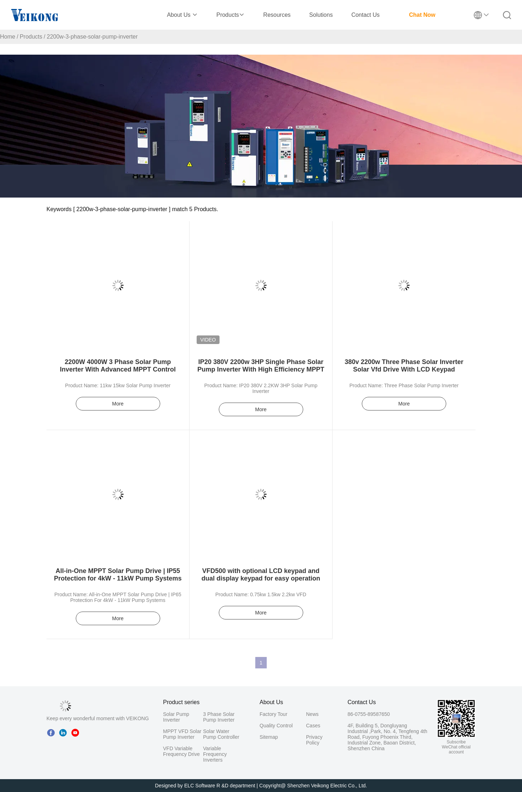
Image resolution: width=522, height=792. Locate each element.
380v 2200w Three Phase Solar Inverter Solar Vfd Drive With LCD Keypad (404, 365)
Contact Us (365, 15)
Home (7, 37)
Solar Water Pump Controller (221, 734)
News (312, 714)
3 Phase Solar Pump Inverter (219, 717)
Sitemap (269, 737)
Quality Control (276, 725)
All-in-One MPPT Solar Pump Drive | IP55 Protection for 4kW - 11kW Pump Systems (118, 574)
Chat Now (422, 15)
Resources (276, 15)
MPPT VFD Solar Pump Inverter (182, 734)
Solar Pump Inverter (176, 717)
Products (230, 15)
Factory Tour (273, 714)
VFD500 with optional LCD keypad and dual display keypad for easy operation (260, 574)
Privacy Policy (314, 740)
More (118, 404)
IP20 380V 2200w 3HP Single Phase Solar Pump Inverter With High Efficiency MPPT (260, 365)
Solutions (321, 15)
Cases (313, 725)
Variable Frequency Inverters (215, 754)
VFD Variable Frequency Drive (181, 751)
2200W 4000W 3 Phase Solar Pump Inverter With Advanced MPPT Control (118, 365)
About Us (182, 15)
